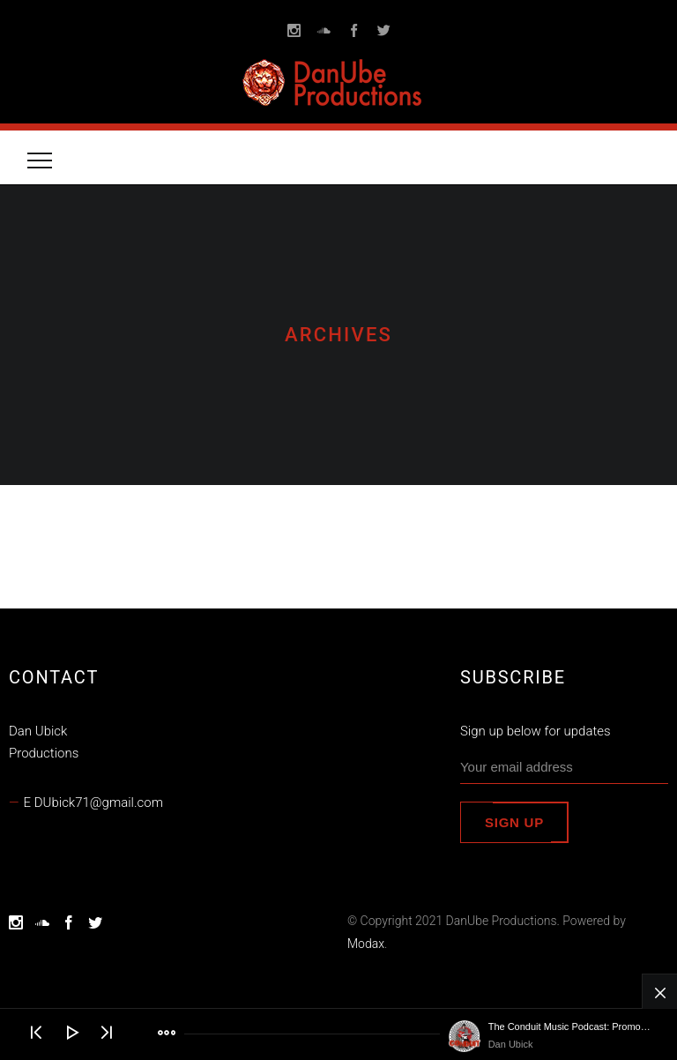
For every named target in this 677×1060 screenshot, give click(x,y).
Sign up (514, 822)
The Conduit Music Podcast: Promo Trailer (569, 1026)
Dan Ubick (510, 1044)
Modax (365, 944)
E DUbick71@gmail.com (93, 802)
